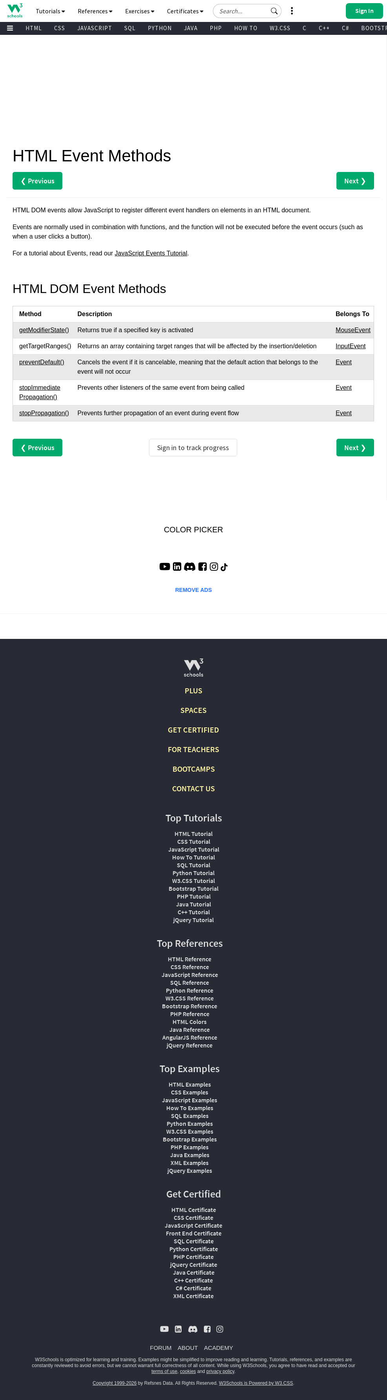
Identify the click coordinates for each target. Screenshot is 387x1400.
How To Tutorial (193, 857)
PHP (216, 28)
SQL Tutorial (193, 865)
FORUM (161, 1347)
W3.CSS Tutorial (193, 880)
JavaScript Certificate (193, 1225)
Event (344, 362)
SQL (130, 28)
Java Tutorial (193, 904)
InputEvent (351, 346)
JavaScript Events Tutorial (151, 253)
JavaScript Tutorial (193, 849)
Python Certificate (193, 1249)
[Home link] (14, 10)
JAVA (191, 28)
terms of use (164, 1371)
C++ (324, 28)
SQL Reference (189, 982)
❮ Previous (37, 180)
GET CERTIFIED (193, 729)
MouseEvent (353, 330)
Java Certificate (193, 1272)
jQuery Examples (189, 1170)
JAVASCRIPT (94, 28)
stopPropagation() (44, 413)
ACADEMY (218, 1347)
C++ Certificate (193, 1280)
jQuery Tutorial (193, 920)
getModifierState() (44, 330)
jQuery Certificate (193, 1264)
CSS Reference (190, 967)
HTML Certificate (193, 1210)
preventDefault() (41, 362)
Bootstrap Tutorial (193, 888)
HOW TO (246, 28)
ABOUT (188, 1347)
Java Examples (189, 1155)
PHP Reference (189, 1014)
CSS (59, 28)
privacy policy (220, 1371)
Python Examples (190, 1123)
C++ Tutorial (194, 912)
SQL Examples (190, 1116)
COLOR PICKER (193, 529)
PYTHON (160, 28)
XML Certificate (193, 1296)
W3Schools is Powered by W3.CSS (256, 1383)
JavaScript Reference (190, 975)
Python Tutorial (193, 873)
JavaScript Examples (189, 1100)
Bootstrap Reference (189, 1006)
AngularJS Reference (189, 1037)
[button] (274, 11)
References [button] (95, 11)
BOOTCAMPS (194, 769)
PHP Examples (190, 1147)
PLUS (193, 690)
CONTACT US (193, 788)
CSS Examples (189, 1092)
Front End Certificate (194, 1233)
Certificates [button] (185, 11)
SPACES (193, 710)
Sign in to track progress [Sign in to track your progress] (193, 447)
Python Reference (189, 990)
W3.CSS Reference (189, 998)
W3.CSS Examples (189, 1131)
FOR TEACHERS (193, 749)
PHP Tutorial (194, 896)
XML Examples (190, 1163)
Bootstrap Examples (190, 1139)
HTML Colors (190, 1022)
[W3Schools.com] (193, 671)
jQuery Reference (190, 1045)
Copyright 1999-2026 (114, 1383)
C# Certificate (193, 1288)
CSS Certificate (193, 1217)
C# (345, 28)
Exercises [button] (139, 11)
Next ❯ (355, 180)
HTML (33, 28)
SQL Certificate (194, 1241)
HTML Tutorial (193, 833)
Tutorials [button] (50, 11)
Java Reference (189, 1029)
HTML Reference (189, 959)
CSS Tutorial (193, 841)
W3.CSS (280, 28)
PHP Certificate (193, 1257)
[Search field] (247, 11)
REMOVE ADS (193, 590)
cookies (188, 1371)
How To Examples (189, 1108)
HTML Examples (190, 1084)
